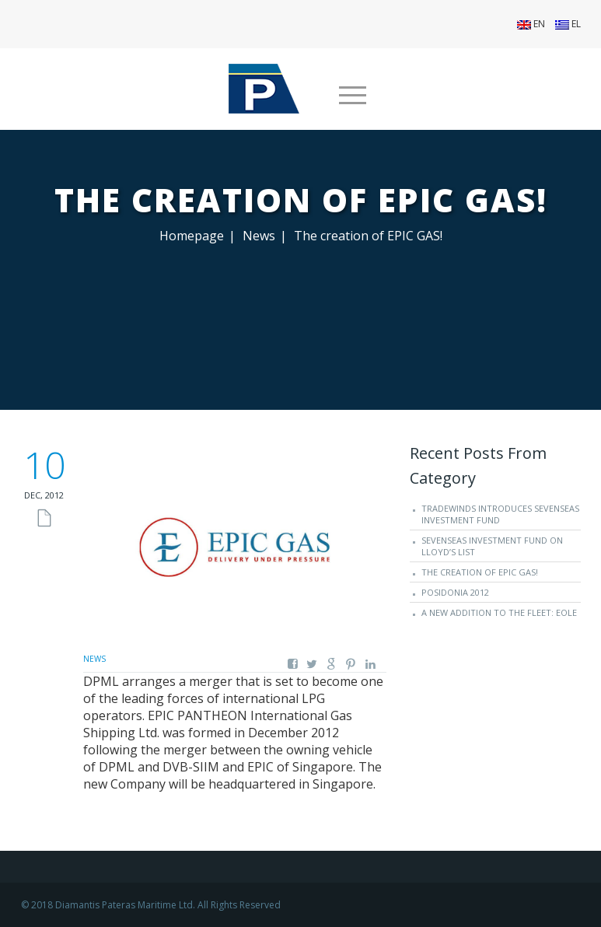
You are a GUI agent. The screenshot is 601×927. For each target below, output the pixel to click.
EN (531, 23)
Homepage (191, 235)
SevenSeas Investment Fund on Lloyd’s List (492, 546)
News (259, 235)
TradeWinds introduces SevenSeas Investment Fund (500, 514)
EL (568, 23)
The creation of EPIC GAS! (479, 572)
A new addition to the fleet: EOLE (499, 612)
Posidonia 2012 (455, 592)
